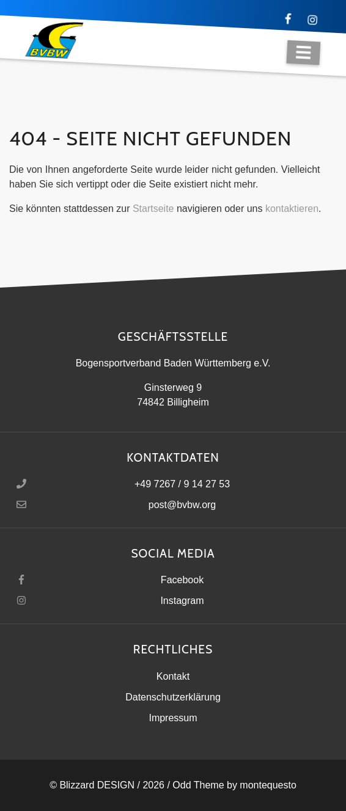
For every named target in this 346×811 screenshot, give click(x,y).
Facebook (182, 580)
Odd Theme (198, 785)
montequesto (268, 785)
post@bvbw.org (182, 505)
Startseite (153, 208)
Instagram (182, 600)
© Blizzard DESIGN (92, 785)
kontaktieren (291, 208)
